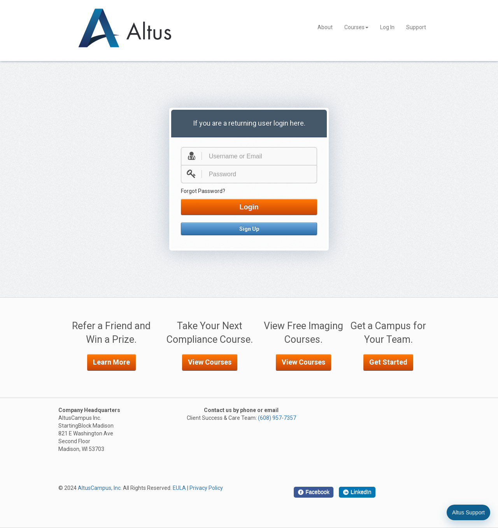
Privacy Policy (206, 488)
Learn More (111, 362)
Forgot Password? (203, 191)
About (325, 27)
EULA (179, 488)
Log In (387, 27)
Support (416, 27)
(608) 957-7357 (277, 418)
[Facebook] (313, 492)
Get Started (388, 362)
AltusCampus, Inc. (100, 488)
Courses (356, 27)
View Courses (209, 362)
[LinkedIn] (357, 492)
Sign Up (249, 229)
